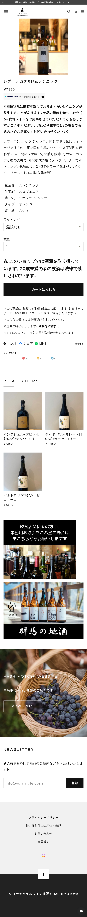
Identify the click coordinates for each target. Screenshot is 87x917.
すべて (10, 358)
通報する (79, 344)
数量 (7, 239)
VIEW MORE (22, 706)
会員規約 (43, 841)
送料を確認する (49, 326)
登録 (74, 783)
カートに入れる (43, 289)
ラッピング (12, 219)
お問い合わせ (43, 833)
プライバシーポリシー (43, 817)
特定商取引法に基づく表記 (43, 825)
